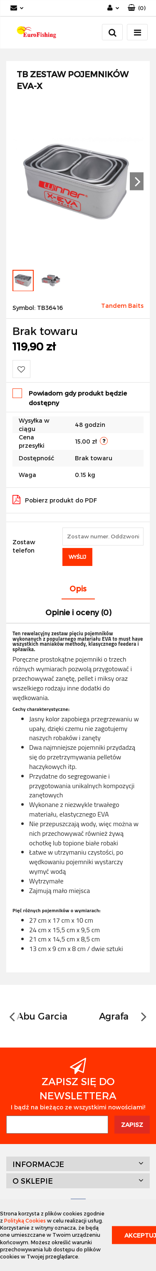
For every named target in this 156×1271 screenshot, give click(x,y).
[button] (137, 8)
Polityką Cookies (25, 1220)
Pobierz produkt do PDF (54, 499)
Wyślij (77, 557)
